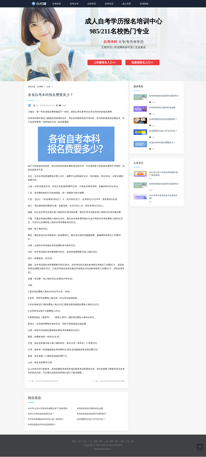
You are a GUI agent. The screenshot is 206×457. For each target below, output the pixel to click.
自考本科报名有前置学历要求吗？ (92, 414)
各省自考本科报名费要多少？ (162, 142)
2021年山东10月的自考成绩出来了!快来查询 (47, 408)
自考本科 (56, 4)
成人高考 (126, 4)
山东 (48, 86)
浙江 (76, 441)
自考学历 (91, 4)
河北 (137, 441)
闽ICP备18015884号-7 (103, 449)
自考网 (40, 86)
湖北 (118, 441)
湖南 (100, 441)
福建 (94, 441)
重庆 (112, 441)
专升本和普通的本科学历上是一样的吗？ (46, 419)
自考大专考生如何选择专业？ (47, 381)
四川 (82, 441)
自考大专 (74, 4)
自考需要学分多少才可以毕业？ (91, 419)
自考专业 (109, 4)
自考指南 (144, 4)
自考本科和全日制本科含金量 (112, 381)
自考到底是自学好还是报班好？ (42, 424)
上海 (106, 441)
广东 (88, 441)
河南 (124, 441)
